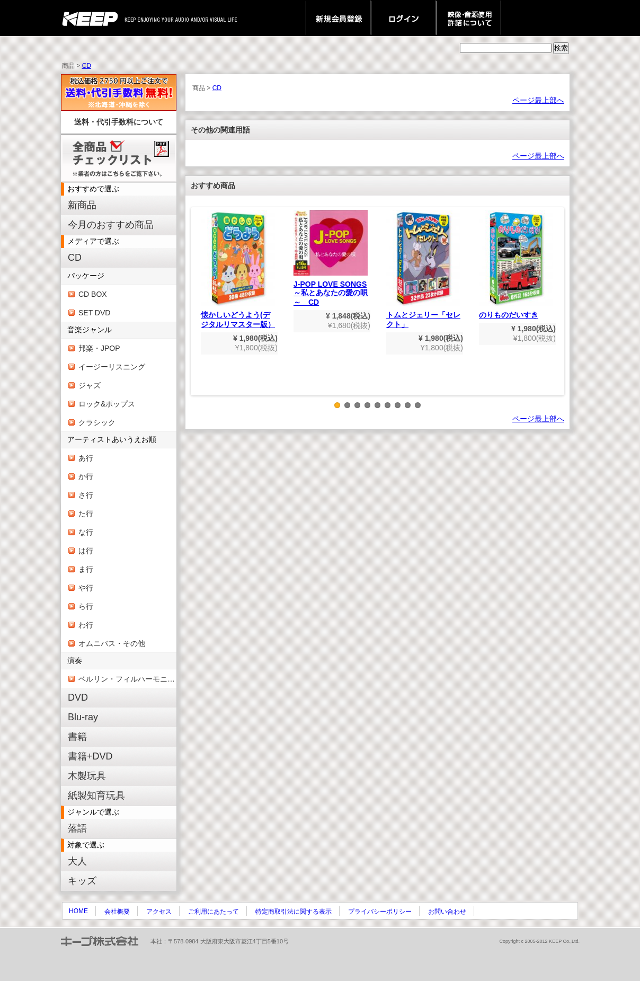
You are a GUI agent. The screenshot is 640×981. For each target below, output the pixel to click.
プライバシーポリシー (380, 911)
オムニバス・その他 (111, 643)
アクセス (159, 911)
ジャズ (89, 385)
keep (93, 18)
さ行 (85, 495)
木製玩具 (87, 776)
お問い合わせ (447, 911)
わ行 (85, 625)
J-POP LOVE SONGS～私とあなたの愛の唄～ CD (331, 258)
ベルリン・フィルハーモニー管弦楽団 (127, 679)
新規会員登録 (338, 18)
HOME (78, 911)
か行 (85, 476)
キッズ (82, 881)
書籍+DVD (90, 756)
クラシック (96, 422)
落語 (77, 828)
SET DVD (94, 312)
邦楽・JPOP (99, 348)
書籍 (77, 736)
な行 (85, 532)
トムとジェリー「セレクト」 (423, 269)
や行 (85, 588)
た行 (85, 513)
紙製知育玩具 (96, 795)
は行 (85, 550)
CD (86, 65)
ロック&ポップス (106, 404)
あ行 (85, 458)
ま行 (85, 569)
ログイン (403, 18)
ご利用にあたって (213, 911)
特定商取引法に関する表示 (293, 911)
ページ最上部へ (538, 100)
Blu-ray (83, 717)
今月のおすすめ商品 (111, 224)
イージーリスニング (111, 367)
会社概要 (117, 911)
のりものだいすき (516, 264)
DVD (78, 697)
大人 (77, 861)
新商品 (82, 205)
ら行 (85, 606)
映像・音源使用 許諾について (468, 18)
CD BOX (92, 294)
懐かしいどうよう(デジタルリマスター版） (238, 269)
